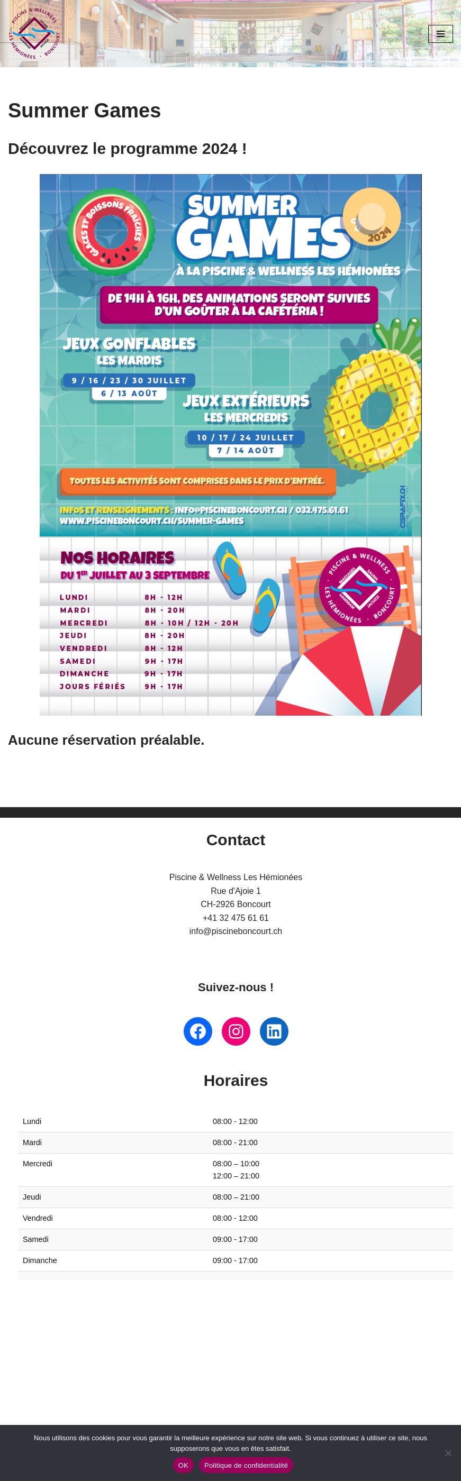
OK (183, 1465)
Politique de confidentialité (246, 1465)
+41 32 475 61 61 (236, 917)
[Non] (447, 1453)
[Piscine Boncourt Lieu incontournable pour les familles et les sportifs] (34, 33)
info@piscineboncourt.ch (235, 931)
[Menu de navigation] (440, 34)
